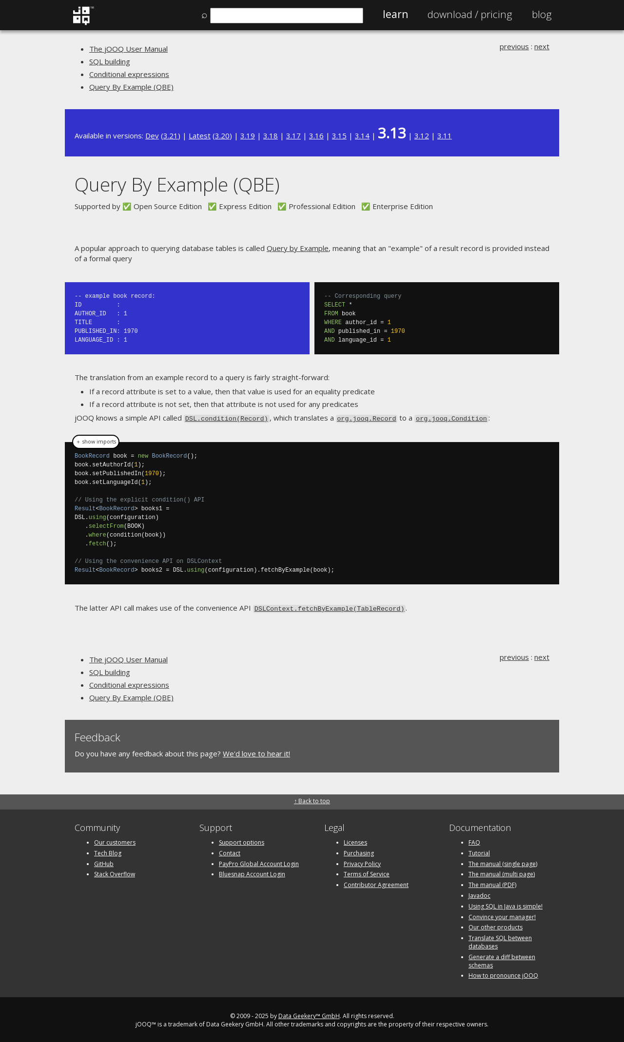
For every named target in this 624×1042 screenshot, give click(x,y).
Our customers (115, 840)
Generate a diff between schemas (501, 959)
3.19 (247, 135)
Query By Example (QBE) (131, 87)
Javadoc (479, 893)
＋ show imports (96, 441)
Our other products (495, 926)
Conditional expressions (129, 74)
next (541, 46)
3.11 (444, 135)
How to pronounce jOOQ (503, 974)
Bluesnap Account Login (252, 872)
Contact (229, 851)
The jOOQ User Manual (128, 49)
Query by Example (298, 248)
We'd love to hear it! (256, 752)
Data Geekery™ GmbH (309, 1014)
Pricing (470, 14)
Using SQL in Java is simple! (505, 904)
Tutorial (479, 851)
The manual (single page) (502, 862)
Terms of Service (367, 872)
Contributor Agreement (376, 883)
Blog (542, 14)
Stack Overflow (114, 872)
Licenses (355, 840)
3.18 (270, 135)
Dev (152, 135)
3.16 (316, 135)
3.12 (421, 135)
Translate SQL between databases (500, 940)
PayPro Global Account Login (259, 862)
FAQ (474, 840)
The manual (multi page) (501, 872)
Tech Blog (107, 851)
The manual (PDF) (492, 883)
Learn (395, 14)
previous (514, 46)
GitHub (104, 862)
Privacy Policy (362, 862)
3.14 (362, 135)
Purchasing (359, 851)
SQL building (109, 61)
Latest (200, 135)
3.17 (293, 135)
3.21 (170, 135)
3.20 (222, 135)
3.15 (339, 135)
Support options (241, 840)
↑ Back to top (312, 799)
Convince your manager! (502, 915)
